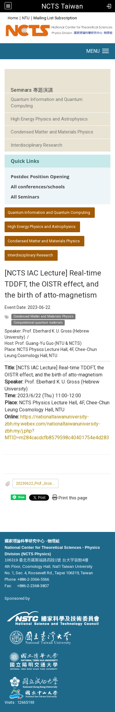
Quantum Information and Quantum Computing (46, 103)
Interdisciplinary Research (36, 145)
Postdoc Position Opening (40, 176)
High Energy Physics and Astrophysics (49, 119)
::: (4, 17)
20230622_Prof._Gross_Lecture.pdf (37, 483)
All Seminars (25, 197)
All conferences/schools (38, 187)
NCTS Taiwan (62, 6)
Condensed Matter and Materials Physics (52, 132)
